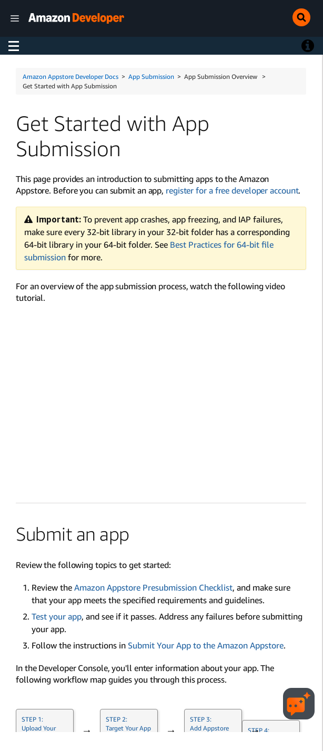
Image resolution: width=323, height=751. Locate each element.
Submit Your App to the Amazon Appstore (206, 645)
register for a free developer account (232, 190)
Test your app (57, 616)
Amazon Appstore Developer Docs (70, 76)
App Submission (151, 76)
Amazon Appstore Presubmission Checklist (153, 587)
